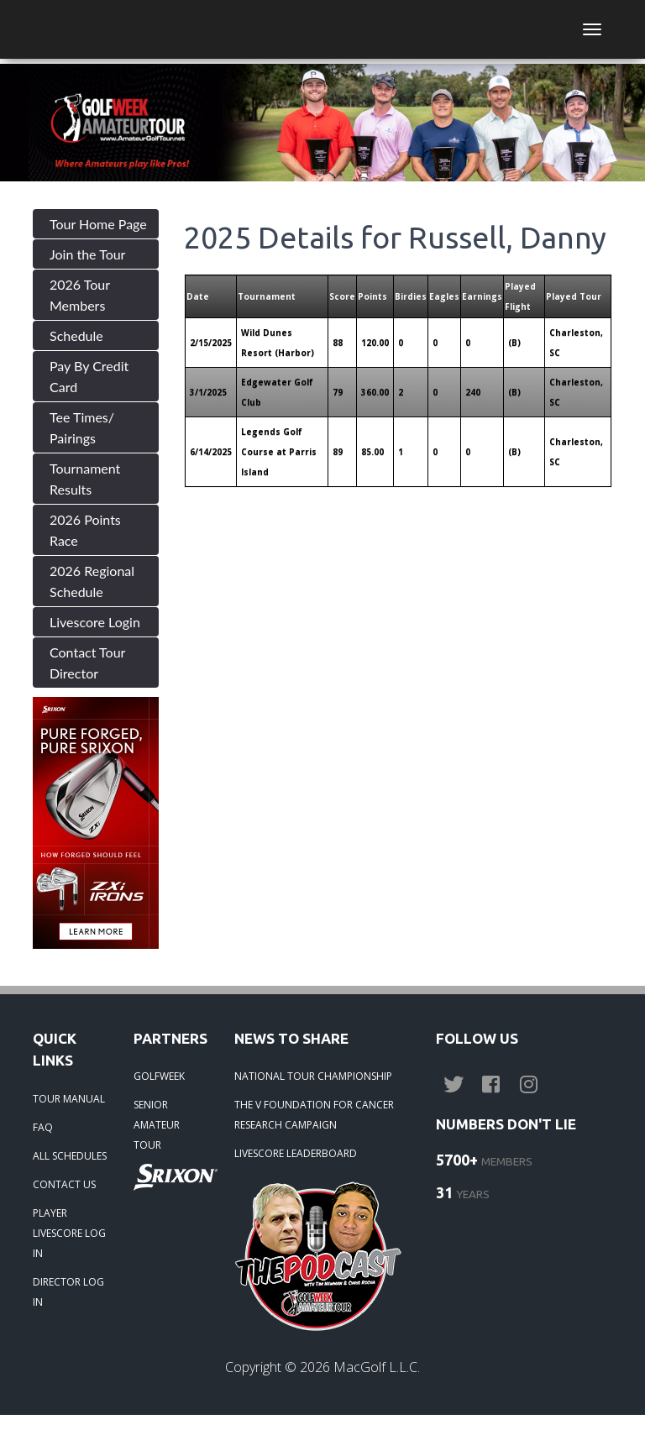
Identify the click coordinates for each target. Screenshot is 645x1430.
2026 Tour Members (80, 294)
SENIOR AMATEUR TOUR (157, 1124)
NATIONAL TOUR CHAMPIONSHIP (313, 1076)
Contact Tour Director (87, 662)
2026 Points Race (85, 529)
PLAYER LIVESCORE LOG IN (69, 1233)
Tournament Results (85, 478)
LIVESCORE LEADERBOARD (295, 1153)
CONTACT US (64, 1184)
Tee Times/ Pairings (82, 427)
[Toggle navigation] (592, 29)
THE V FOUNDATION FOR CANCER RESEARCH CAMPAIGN (314, 1114)
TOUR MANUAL (69, 1099)
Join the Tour (87, 254)
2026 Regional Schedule (92, 581)
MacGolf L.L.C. (376, 1367)
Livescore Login (95, 622)
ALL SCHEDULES (70, 1156)
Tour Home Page (98, 224)
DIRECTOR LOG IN (68, 1292)
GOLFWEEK (159, 1076)
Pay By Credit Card (89, 376)
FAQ (43, 1127)
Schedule (76, 335)
